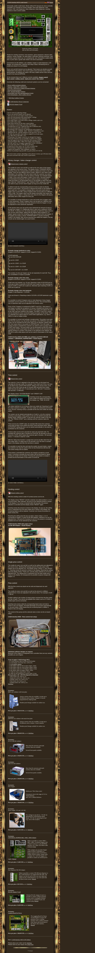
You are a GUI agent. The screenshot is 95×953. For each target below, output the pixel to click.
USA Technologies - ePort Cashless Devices (19, 95)
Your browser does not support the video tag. (28, 234)
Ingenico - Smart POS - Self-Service (17, 87)
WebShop (10, 684)
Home (51, 2)
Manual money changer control (19, 164)
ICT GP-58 (33, 321)
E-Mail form (30, 944)
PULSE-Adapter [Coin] (16, 104)
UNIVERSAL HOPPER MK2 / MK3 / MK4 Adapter (22, 837)
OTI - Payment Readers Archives (16, 91)
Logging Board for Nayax (15, 913)
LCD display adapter (16, 664)
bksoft (31, 950)
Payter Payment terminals (14, 90)
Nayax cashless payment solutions (17, 85)
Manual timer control (16, 378)
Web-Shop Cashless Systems (16, 98)
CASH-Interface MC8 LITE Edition (21, 940)
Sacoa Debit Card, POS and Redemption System (20, 93)
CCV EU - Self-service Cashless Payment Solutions (21, 88)
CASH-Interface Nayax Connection (19, 101)
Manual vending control (17, 493)
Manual (14, 859)
